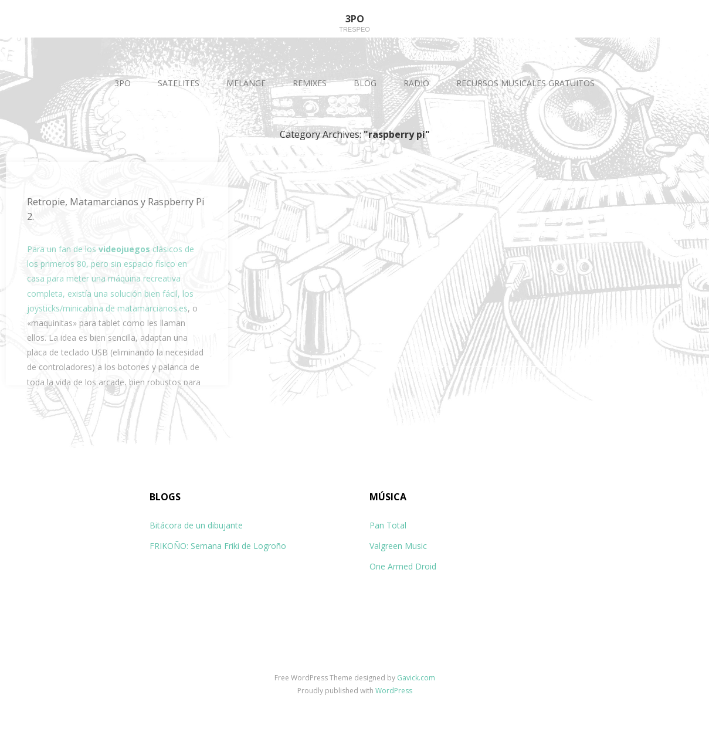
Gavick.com (416, 678)
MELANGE (246, 83)
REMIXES (310, 83)
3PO (122, 83)
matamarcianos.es (152, 308)
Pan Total (387, 525)
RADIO (416, 83)
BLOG (365, 83)
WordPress (393, 691)
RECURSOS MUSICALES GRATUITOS (525, 83)
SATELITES (178, 83)
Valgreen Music (398, 545)
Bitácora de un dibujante (196, 525)
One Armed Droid (402, 566)
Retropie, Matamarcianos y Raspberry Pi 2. (115, 209)
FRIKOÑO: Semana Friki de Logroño (218, 545)
